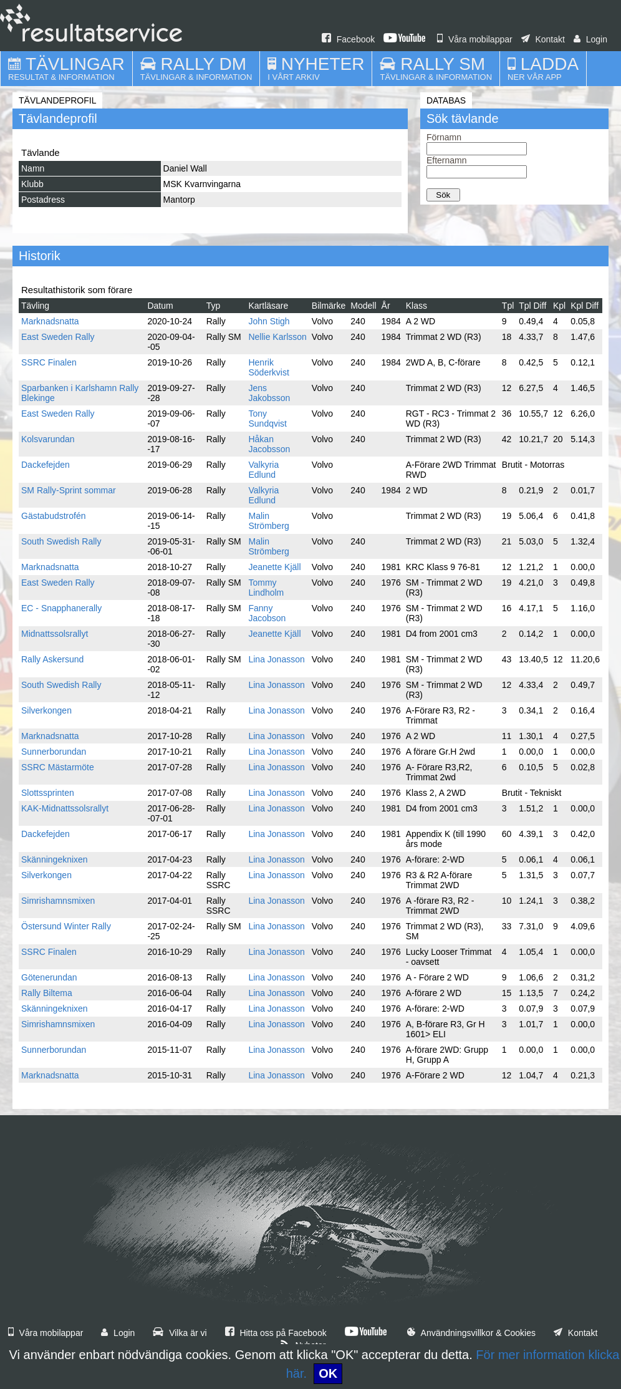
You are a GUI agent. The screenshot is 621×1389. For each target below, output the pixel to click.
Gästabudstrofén (53, 516)
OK (328, 1373)
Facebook (348, 39)
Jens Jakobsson (269, 393)
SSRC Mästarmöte (57, 767)
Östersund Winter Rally (66, 926)
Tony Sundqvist (267, 418)
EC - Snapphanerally (61, 608)
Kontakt (543, 39)
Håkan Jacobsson (269, 444)
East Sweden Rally (58, 337)
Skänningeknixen (54, 859)
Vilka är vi (179, 1333)
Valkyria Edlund (263, 470)
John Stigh (268, 321)
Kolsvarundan (48, 439)
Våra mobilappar (475, 39)
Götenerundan (49, 977)
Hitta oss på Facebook (276, 1333)
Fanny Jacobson (267, 613)
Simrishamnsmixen (58, 901)
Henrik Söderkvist (268, 367)
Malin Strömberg (268, 521)
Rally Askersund (52, 659)
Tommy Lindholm (266, 588)
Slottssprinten (47, 793)
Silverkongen (46, 710)
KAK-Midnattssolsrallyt (64, 808)
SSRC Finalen (49, 362)
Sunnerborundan (53, 752)
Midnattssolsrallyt (54, 634)
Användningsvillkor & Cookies (471, 1333)
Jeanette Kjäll (274, 567)
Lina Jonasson (276, 659)
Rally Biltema (46, 993)
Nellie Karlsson (277, 337)
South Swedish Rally (61, 541)
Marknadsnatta (50, 321)
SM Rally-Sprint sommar (68, 490)
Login (590, 39)
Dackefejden (45, 465)
